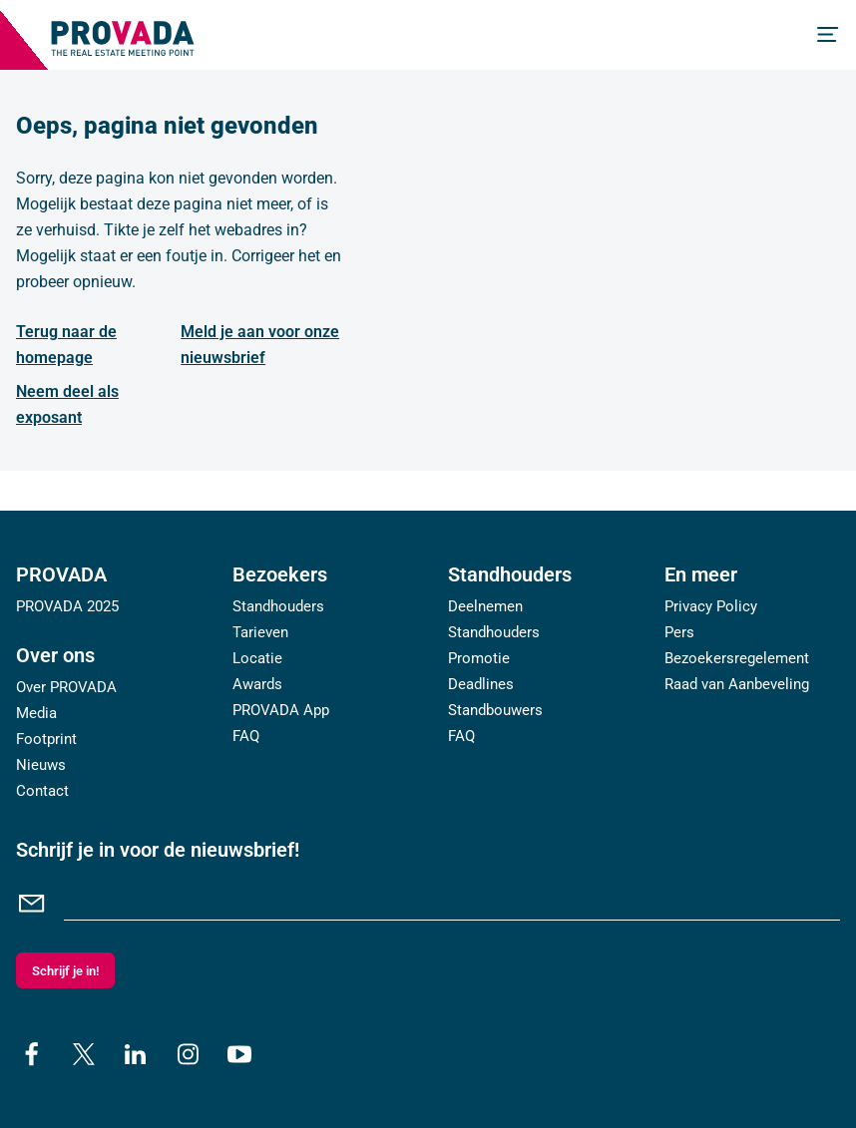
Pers (679, 632)
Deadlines (481, 684)
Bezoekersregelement (736, 658)
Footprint (46, 739)
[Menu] (828, 35)
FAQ (245, 736)
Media (36, 713)
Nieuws (41, 765)
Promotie (479, 658)
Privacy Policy (710, 606)
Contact (42, 791)
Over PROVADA (66, 687)
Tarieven (260, 632)
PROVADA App (280, 710)
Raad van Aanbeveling (736, 684)
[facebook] (32, 1054)
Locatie (257, 658)
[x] (84, 1054)
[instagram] (188, 1054)
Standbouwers (495, 710)
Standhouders (278, 606)
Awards (257, 684)
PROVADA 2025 (67, 606)
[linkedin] (136, 1054)
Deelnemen (485, 606)
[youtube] (239, 1054)
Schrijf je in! (65, 970)
